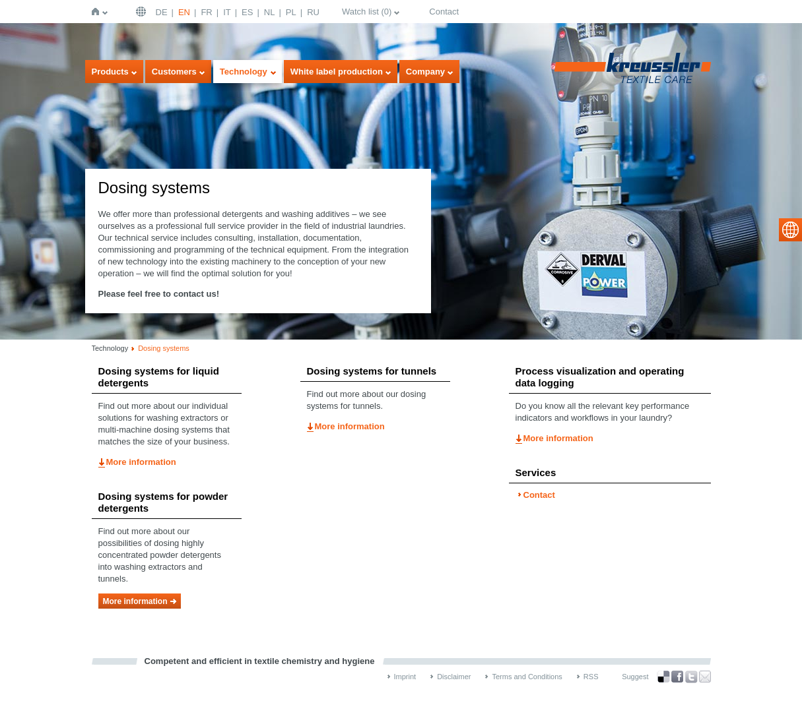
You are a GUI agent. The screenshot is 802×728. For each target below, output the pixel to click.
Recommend (705, 676)
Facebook (677, 677)
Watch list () (366, 11)
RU (313, 12)
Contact (444, 11)
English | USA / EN (142, 11)
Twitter (691, 677)
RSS (591, 677)
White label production (336, 71)
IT (227, 12)
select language (790, 229)
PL (291, 12)
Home (98, 11)
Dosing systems (163, 348)
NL (269, 12)
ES (247, 12)
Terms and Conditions (527, 677)
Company (425, 71)
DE (162, 12)
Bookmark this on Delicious (663, 676)
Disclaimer (454, 677)
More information (141, 462)
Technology (243, 71)
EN (184, 12)
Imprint (405, 677)
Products (110, 71)
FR (206, 12)
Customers (174, 71)
